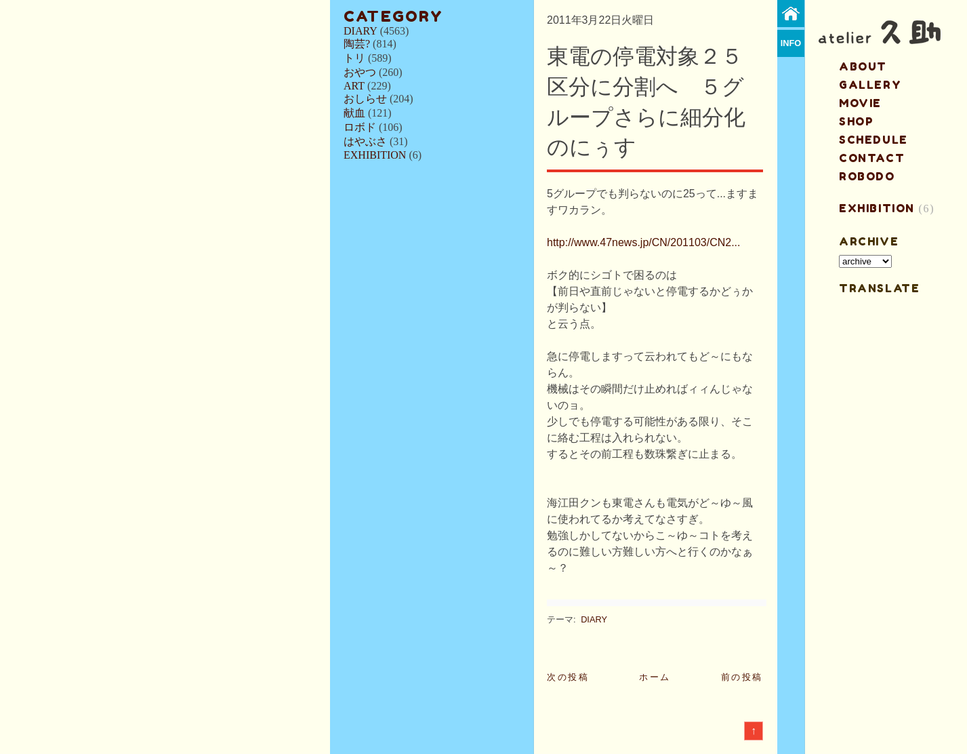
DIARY (360, 31)
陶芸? (357, 43)
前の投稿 (742, 677)
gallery (870, 85)
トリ (354, 58)
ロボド (360, 127)
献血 (354, 113)
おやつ (360, 72)
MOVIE (860, 103)
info (791, 43)
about (863, 66)
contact (872, 158)
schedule (873, 139)
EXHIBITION (375, 155)
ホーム (655, 677)
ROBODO (867, 176)
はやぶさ (365, 141)
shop (856, 121)
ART (354, 86)
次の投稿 (568, 677)
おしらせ (365, 98)
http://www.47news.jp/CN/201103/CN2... (643, 242)
